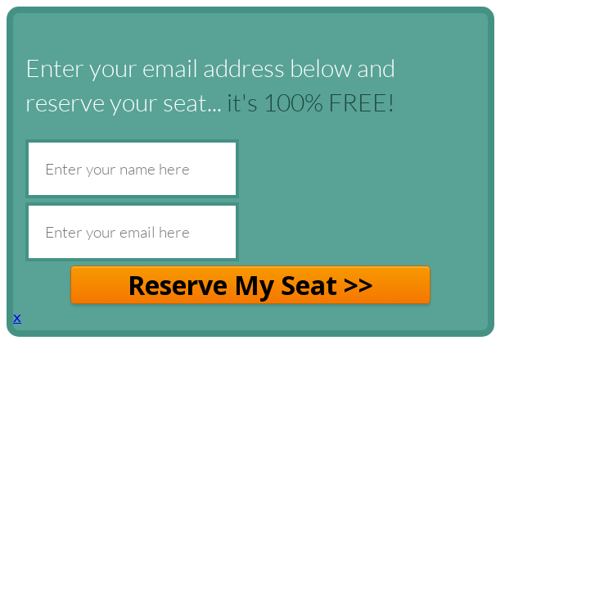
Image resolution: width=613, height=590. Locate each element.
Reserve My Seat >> (250, 284)
